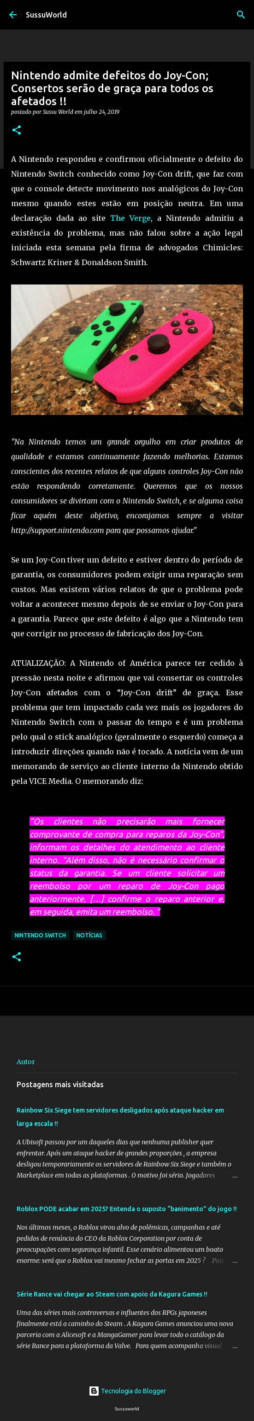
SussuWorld (46, 15)
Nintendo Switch (40, 935)
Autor (26, 1062)
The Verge (130, 218)
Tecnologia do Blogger (127, 1391)
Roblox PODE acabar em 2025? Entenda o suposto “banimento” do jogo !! (127, 1209)
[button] (16, 130)
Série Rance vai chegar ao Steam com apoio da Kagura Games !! (112, 1294)
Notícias (89, 935)
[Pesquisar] (241, 15)
